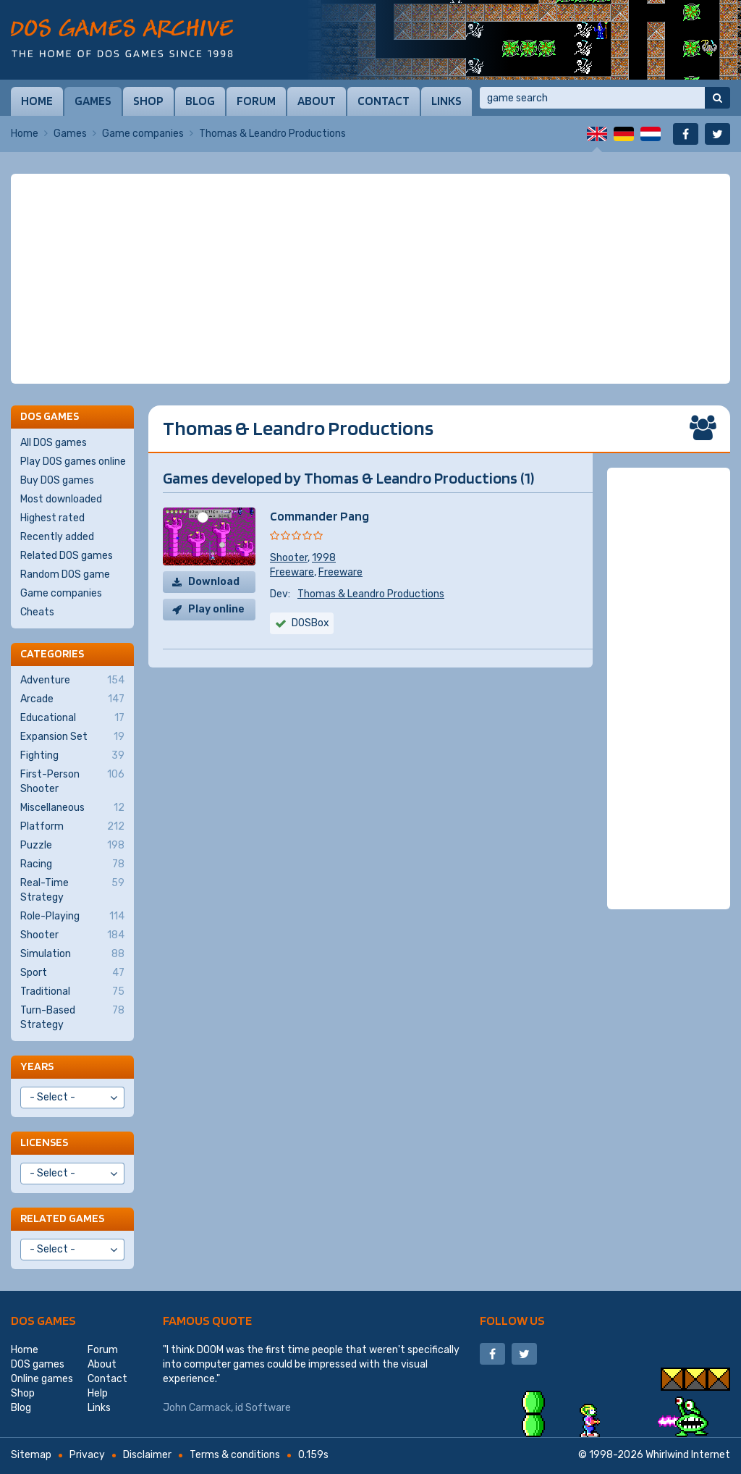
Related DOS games (66, 555)
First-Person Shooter (72, 781)
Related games (62, 1218)
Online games (42, 1379)
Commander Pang (319, 515)
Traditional (72, 992)
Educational (72, 718)
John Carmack (197, 1408)
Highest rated (52, 518)
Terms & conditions (235, 1455)
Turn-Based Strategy (72, 1017)
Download (214, 582)
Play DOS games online (73, 461)
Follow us (512, 1320)
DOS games (43, 1320)
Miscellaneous (72, 808)
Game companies (143, 133)
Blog (200, 100)
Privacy (87, 1455)
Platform (72, 827)
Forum (256, 100)
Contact (383, 100)
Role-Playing (72, 916)
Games (93, 100)
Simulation (72, 954)
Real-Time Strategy (72, 890)
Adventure (72, 680)
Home (37, 100)
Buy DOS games (57, 480)
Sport (72, 973)
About (316, 100)
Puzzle (72, 845)
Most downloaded (61, 499)
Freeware (292, 572)
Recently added (57, 537)
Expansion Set (72, 737)
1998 (324, 558)
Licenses (44, 1142)
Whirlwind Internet (687, 1455)
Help (98, 1393)
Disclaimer (147, 1455)
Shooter (289, 558)
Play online (216, 609)
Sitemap (31, 1455)
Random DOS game (65, 574)
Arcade (72, 699)
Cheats (37, 612)
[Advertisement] (370, 278)
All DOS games (53, 443)
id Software (263, 1408)
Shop (148, 100)
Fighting (72, 756)
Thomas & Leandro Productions (370, 594)
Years (37, 1066)
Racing (72, 864)
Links (446, 100)
